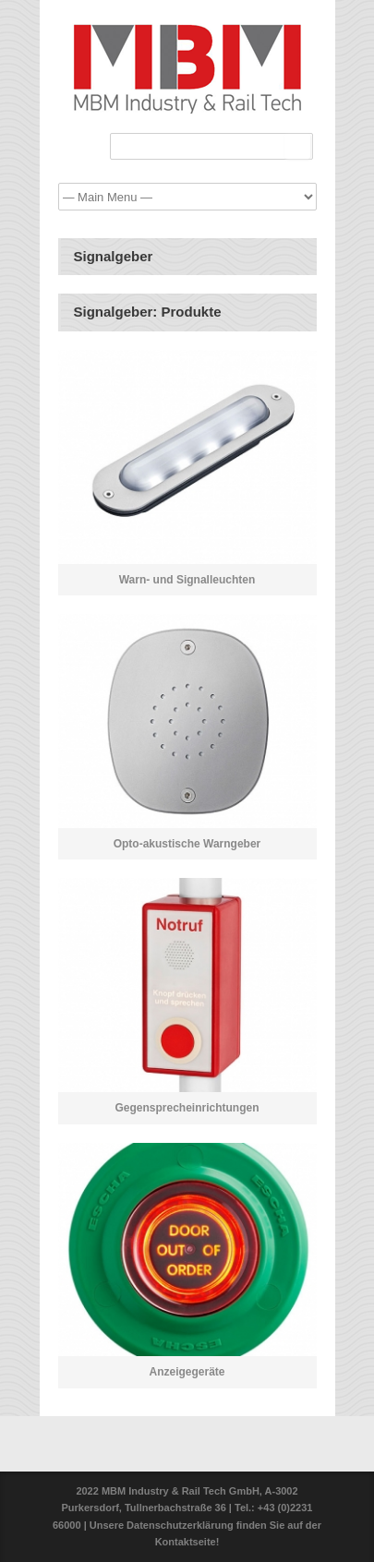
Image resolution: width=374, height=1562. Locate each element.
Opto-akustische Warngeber (187, 843)
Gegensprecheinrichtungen (187, 1107)
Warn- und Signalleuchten (187, 579)
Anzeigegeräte (186, 1371)
